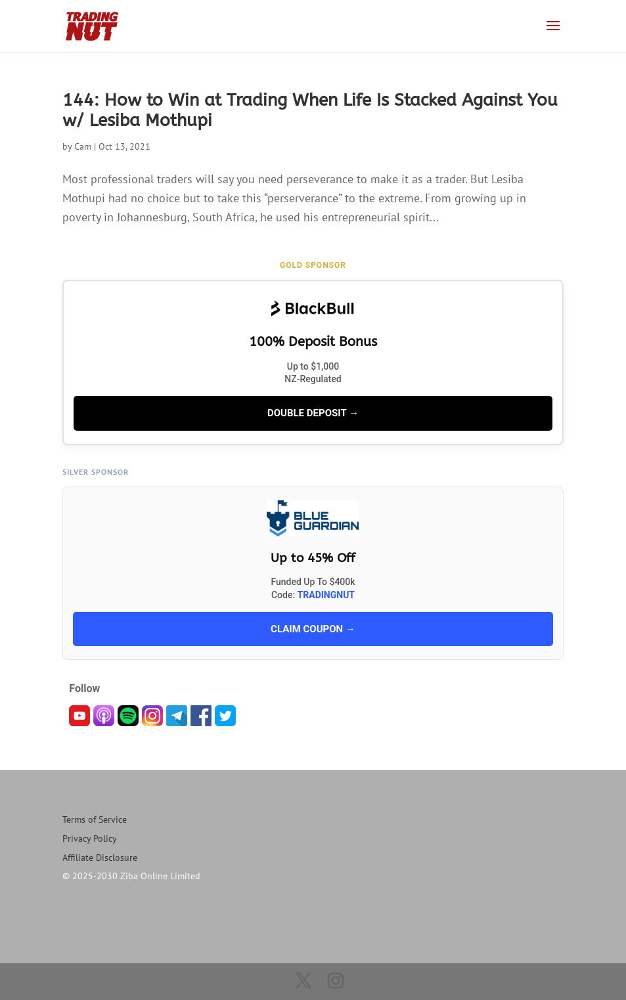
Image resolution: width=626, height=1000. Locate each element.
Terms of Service (94, 819)
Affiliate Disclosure (99, 857)
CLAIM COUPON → (313, 629)
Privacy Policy (89, 838)
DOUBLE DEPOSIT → (313, 413)
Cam (82, 146)
